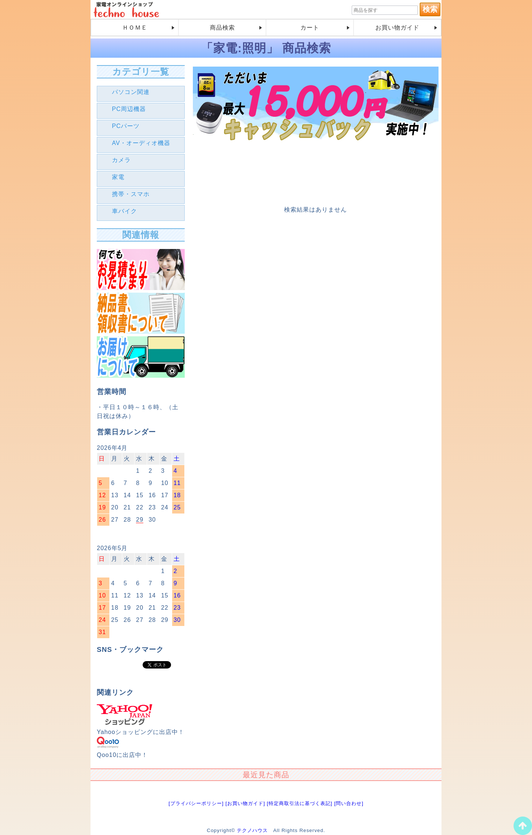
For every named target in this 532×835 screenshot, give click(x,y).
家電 (118, 177)
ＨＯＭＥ (134, 27)
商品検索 (222, 27)
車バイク (124, 211)
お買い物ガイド (397, 27)
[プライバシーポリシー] (196, 803)
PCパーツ (126, 126)
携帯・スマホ (131, 194)
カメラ (121, 160)
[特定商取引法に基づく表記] (299, 803)
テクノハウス (252, 830)
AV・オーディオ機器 (141, 143)
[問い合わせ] (348, 803)
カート (309, 27)
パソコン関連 (131, 92)
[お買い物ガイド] (245, 803)
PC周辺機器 (129, 109)
